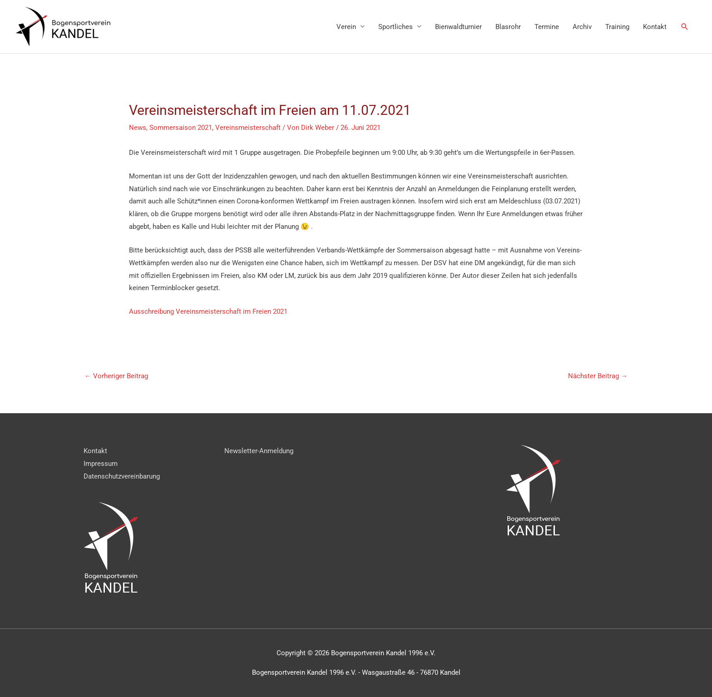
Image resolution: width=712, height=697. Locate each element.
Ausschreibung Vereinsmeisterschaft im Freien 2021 (208, 311)
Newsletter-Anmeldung (258, 451)
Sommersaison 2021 (180, 128)
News (137, 128)
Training (617, 27)
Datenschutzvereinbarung (122, 476)
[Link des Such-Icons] (684, 26)
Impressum (101, 464)
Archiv (582, 27)
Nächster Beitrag (598, 376)
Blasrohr (508, 27)
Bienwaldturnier (458, 27)
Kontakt (655, 27)
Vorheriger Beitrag (116, 376)
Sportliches (395, 27)
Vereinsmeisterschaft (248, 128)
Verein (346, 27)
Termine (546, 27)
